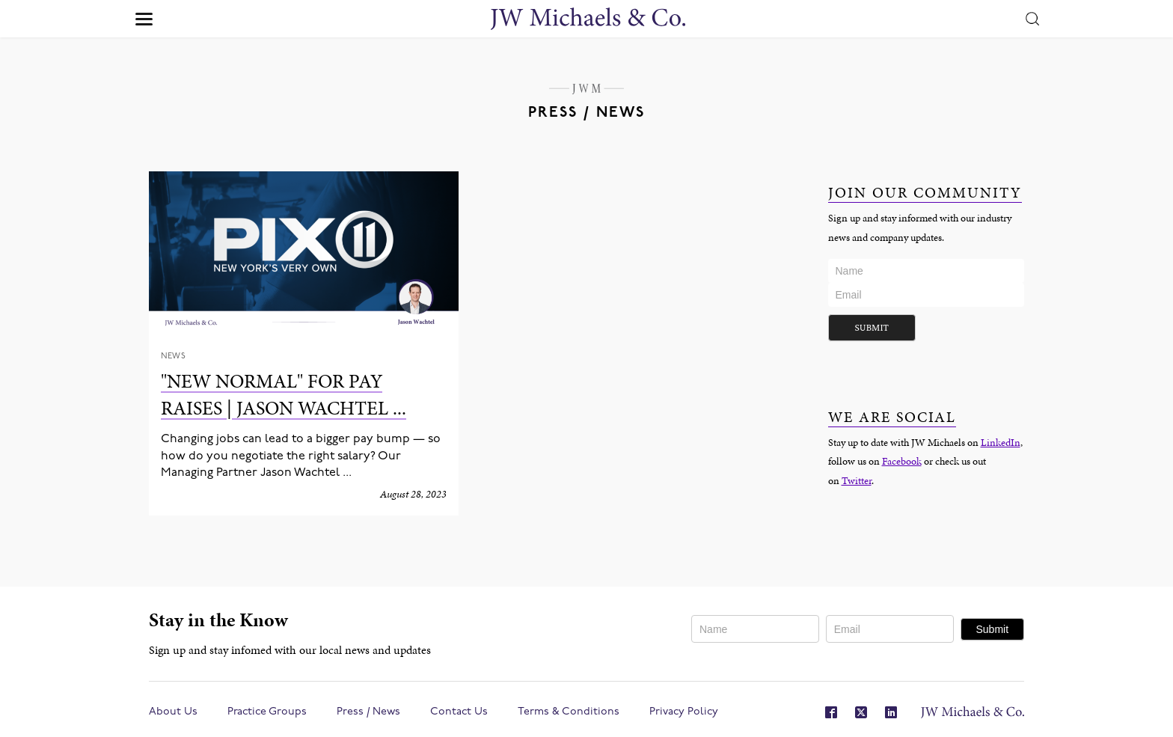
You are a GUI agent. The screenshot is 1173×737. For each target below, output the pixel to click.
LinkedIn (1000, 442)
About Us (173, 712)
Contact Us (459, 712)
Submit (872, 327)
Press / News (368, 712)
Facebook (902, 460)
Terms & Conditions (568, 712)
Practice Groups (267, 712)
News (173, 356)
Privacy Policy (683, 712)
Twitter (857, 480)
